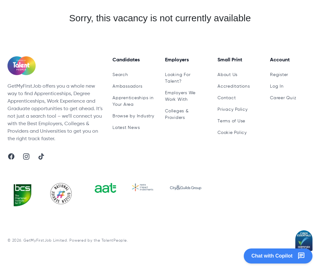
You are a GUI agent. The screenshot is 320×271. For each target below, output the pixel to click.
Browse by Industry (133, 116)
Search (120, 75)
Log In (277, 86)
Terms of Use (231, 121)
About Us (228, 75)
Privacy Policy (233, 109)
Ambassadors (127, 86)
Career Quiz (283, 98)
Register (279, 75)
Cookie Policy (232, 132)
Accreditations (234, 86)
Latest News (126, 127)
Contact (227, 98)
